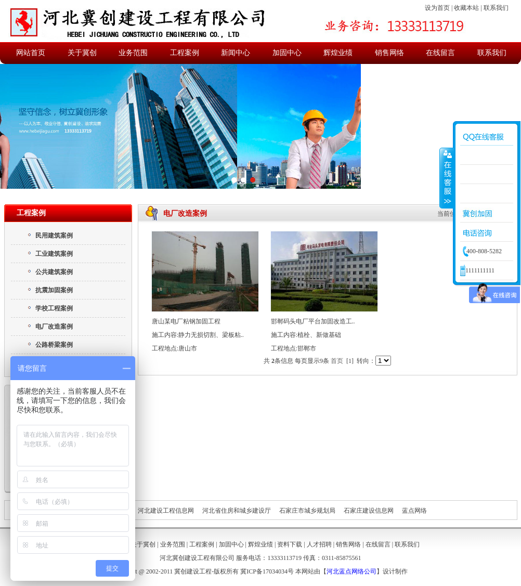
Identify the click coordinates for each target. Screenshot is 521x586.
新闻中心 (235, 53)
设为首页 (437, 7)
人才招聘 (319, 544)
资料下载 (289, 544)
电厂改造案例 (50, 326)
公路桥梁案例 (50, 344)
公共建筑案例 (50, 272)
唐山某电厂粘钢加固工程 (186, 321)
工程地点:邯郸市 (293, 348)
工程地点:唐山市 (174, 348)
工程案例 (184, 53)
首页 (337, 360)
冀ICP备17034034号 (267, 571)
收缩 (446, 178)
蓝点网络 (414, 510)
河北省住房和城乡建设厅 (236, 510)
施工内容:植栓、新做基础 (306, 334)
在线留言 (440, 53)
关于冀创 (82, 53)
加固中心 (287, 53)
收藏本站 (466, 7)
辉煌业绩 (338, 53)
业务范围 (133, 53)
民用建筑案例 (50, 235)
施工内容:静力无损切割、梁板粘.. (198, 334)
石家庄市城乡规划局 (307, 510)
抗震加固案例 (50, 290)
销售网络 (389, 53)
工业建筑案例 (50, 253)
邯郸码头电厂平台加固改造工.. (313, 321)
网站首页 (30, 53)
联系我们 (496, 7)
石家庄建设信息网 (369, 510)
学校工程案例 (50, 308)
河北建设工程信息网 (166, 510)
